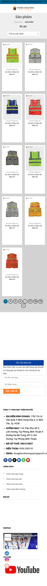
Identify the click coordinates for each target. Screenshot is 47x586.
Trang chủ (18, 22)
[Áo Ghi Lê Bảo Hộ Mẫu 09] (12, 261)
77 (30, 301)
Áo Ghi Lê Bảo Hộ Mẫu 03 (12, 124)
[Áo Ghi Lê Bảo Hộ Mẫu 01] (12, 56)
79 (40, 301)
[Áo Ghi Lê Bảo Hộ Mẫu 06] (35, 158)
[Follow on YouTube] (28, 460)
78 (35, 301)
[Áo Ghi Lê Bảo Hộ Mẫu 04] (35, 107)
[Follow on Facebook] (5, 460)
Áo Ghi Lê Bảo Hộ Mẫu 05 (12, 176)
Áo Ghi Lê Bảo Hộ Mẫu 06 (35, 176)
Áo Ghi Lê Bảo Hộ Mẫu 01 (12, 73)
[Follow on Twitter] (19, 460)
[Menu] (3, 8)
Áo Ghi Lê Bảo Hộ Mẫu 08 (35, 227)
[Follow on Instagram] (10, 460)
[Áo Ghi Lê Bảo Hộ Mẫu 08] (35, 209)
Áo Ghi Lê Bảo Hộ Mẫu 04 (35, 124)
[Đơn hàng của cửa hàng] (23, 33)
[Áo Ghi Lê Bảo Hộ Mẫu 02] (35, 56)
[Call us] (23, 460)
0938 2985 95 (26, 448)
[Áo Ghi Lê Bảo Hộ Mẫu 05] (12, 158)
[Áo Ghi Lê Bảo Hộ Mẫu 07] (12, 209)
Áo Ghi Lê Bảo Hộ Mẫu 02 (35, 73)
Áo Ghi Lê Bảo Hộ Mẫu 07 (12, 227)
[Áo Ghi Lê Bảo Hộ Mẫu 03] (12, 107)
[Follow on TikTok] (14, 460)
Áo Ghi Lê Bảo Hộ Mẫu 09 (12, 278)
